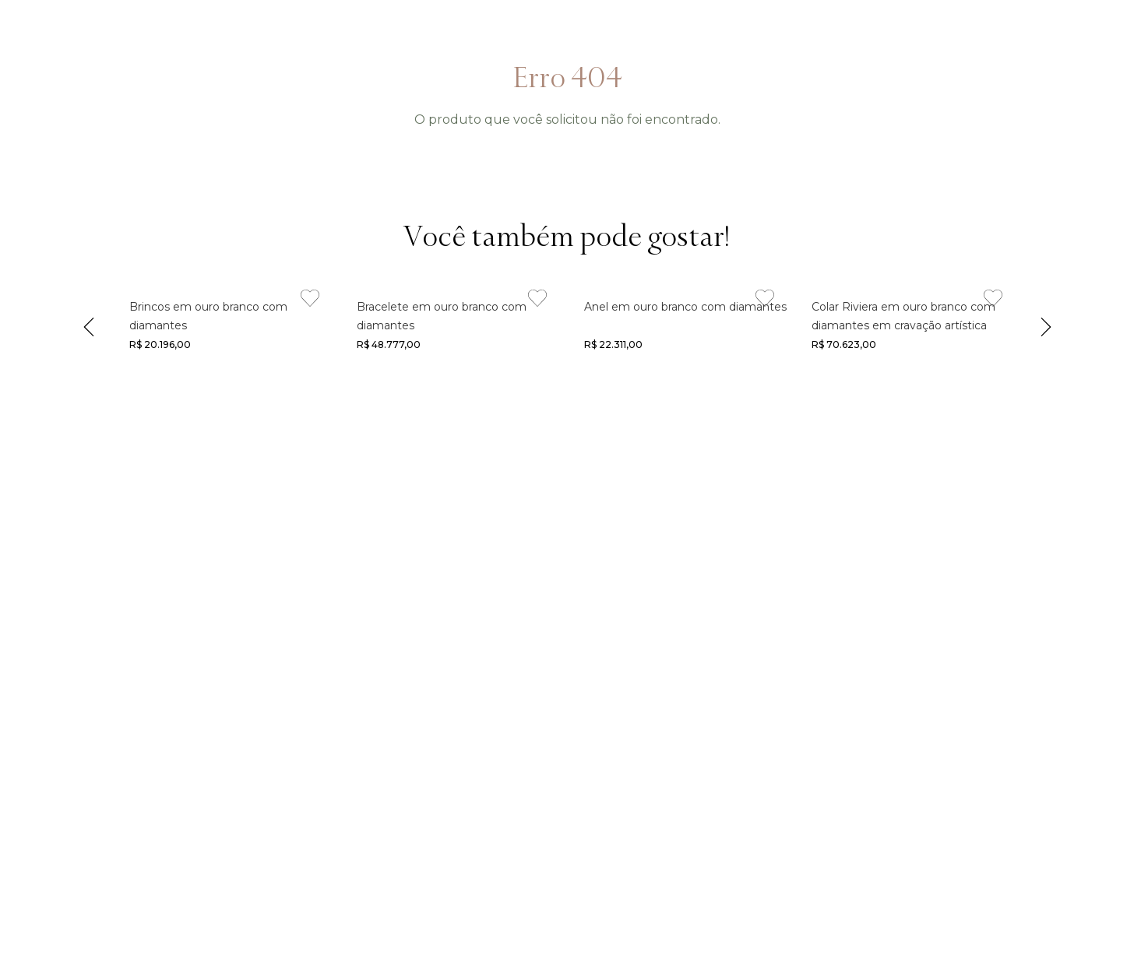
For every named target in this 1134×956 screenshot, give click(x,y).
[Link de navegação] (226, 323)
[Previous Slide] (88, 323)
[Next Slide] (1046, 323)
